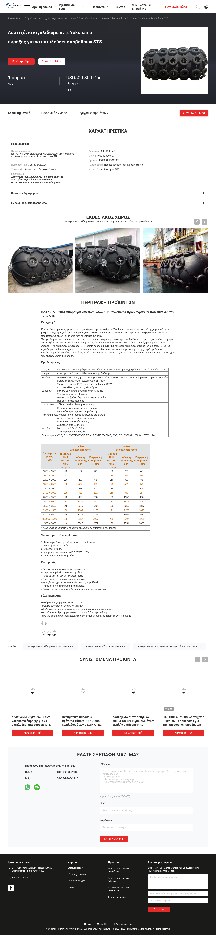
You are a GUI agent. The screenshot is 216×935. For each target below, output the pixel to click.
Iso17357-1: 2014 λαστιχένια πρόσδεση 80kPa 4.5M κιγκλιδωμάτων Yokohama (32, 720)
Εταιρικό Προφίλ (75, 868)
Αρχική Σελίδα (15, 18)
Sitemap (87, 924)
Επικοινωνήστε (113, 838)
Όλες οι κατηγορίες (117, 897)
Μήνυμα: (105, 764)
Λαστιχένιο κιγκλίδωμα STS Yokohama (105, 646)
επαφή (71, 887)
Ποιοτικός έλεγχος (76, 881)
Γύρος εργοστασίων (77, 874)
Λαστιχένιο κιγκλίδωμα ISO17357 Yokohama (50, 646)
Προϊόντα (32, 18)
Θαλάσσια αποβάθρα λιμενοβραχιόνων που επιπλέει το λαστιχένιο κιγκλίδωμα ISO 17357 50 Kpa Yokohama (82, 724)
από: (103, 803)
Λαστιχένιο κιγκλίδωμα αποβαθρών (118, 869)
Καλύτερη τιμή (21, 61)
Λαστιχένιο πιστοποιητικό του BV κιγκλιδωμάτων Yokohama (169, 646)
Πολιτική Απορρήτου (122, 924)
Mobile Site (102, 924)
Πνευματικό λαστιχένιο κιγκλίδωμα (118, 889)
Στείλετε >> (159, 909)
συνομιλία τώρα (52, 61)
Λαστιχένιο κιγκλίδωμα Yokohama (57, 18)
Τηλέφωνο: (107, 820)
